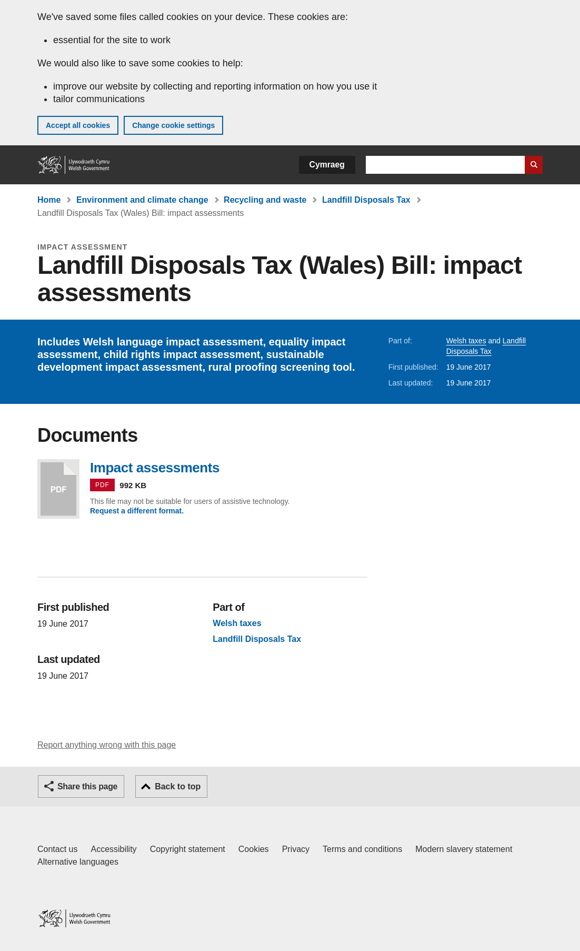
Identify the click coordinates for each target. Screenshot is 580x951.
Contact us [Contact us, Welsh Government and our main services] (57, 849)
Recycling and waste (265, 199)
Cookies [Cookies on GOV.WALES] (253, 849)
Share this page (87, 786)
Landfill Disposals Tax (366, 199)
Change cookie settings (173, 125)
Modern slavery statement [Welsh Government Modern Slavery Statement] (463, 849)
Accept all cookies (78, 125)
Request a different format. (137, 511)
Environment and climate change (142, 199)
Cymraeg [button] (327, 164)
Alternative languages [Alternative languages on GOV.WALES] (77, 861)
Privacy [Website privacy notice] (295, 849)
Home (49, 199)
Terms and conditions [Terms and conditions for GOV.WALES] (362, 849)
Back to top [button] (178, 786)
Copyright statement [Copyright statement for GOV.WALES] (187, 849)
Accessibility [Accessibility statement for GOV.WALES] (113, 849)
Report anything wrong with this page (106, 744)
